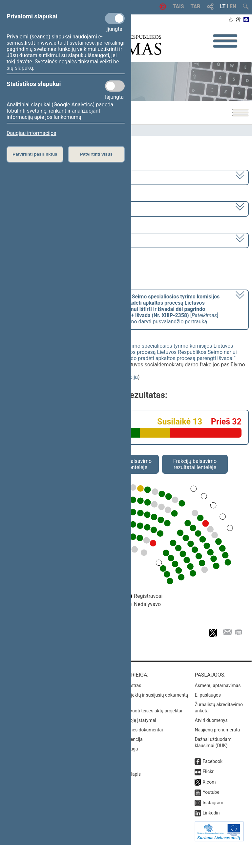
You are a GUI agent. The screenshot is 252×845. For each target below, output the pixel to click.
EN (233, 6)
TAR (195, 6)
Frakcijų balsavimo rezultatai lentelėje (195, 464)
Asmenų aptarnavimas (218, 685)
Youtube (210, 792)
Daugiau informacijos (31, 133)
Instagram (212, 802)
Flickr (208, 771)
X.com (209, 782)
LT (223, 6)
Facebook (212, 761)
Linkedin (211, 812)
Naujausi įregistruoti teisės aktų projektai (140, 710)
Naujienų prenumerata (217, 729)
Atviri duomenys (211, 720)
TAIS (178, 6)
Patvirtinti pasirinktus (34, 154)
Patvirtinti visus (96, 154)
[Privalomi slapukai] (115, 18)
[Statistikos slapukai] (115, 86)
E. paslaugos (208, 695)
